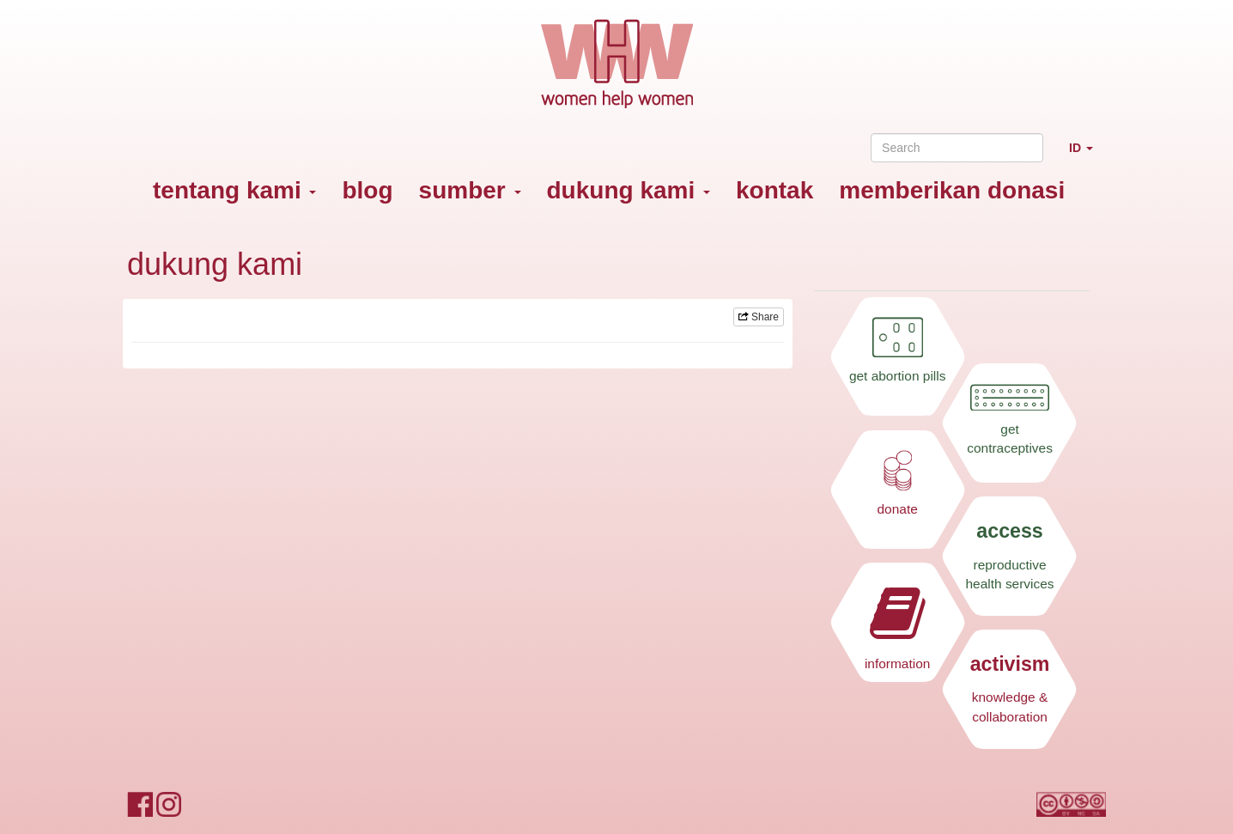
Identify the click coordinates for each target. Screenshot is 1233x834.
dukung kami (628, 190)
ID (1087, 155)
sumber (470, 190)
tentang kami (234, 190)
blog (367, 190)
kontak (774, 190)
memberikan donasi (952, 190)
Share (758, 317)
